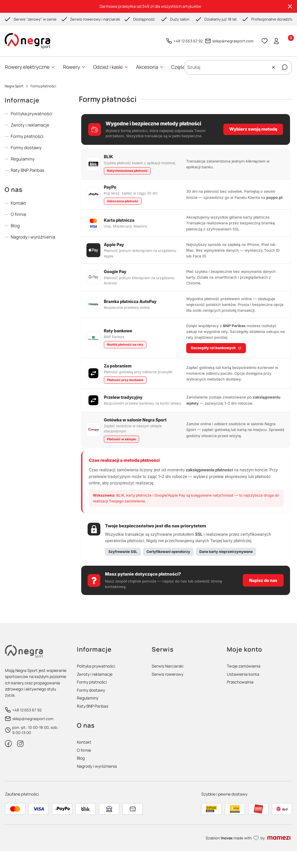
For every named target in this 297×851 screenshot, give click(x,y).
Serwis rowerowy (167, 674)
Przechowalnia (240, 682)
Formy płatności (27, 136)
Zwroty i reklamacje (30, 125)
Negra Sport (14, 86)
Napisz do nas (263, 580)
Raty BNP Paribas (27, 170)
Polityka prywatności (31, 114)
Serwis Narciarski (167, 666)
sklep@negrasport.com (232, 41)
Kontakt (18, 203)
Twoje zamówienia (243, 666)
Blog (15, 226)
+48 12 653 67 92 (188, 41)
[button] (284, 67)
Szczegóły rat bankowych (213, 348)
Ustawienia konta (243, 674)
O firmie (18, 214)
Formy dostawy (26, 148)
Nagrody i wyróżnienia (33, 237)
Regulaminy (23, 159)
